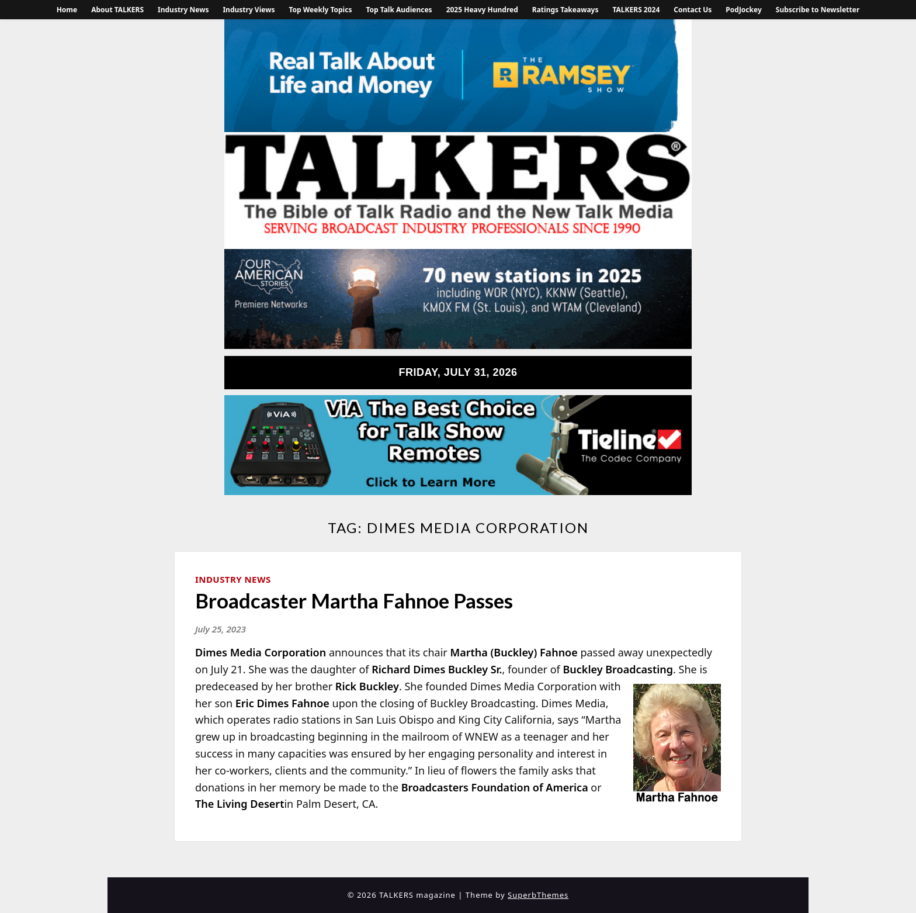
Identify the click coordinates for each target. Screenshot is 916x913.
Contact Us (693, 10)
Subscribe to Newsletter (818, 10)
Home (67, 10)
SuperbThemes (538, 895)
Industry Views (249, 10)
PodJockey (743, 10)
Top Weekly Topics (320, 10)
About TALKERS (117, 10)
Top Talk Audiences (399, 10)
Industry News (183, 10)
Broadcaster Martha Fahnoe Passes (354, 600)
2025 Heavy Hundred (482, 10)
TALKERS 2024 (636, 10)
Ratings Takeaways (565, 10)
